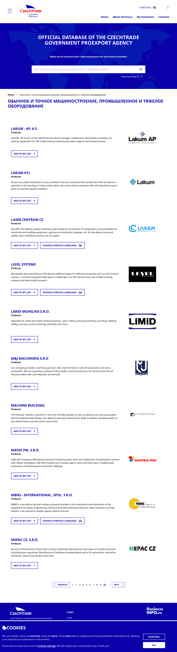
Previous (63, 584)
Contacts (163, 17)
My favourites (145, 17)
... (109, 584)
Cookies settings (47, 645)
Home (104, 17)
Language (147, 7)
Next (116, 584)
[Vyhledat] (167, 7)
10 (104, 584)
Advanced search (132, 76)
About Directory (122, 17)
